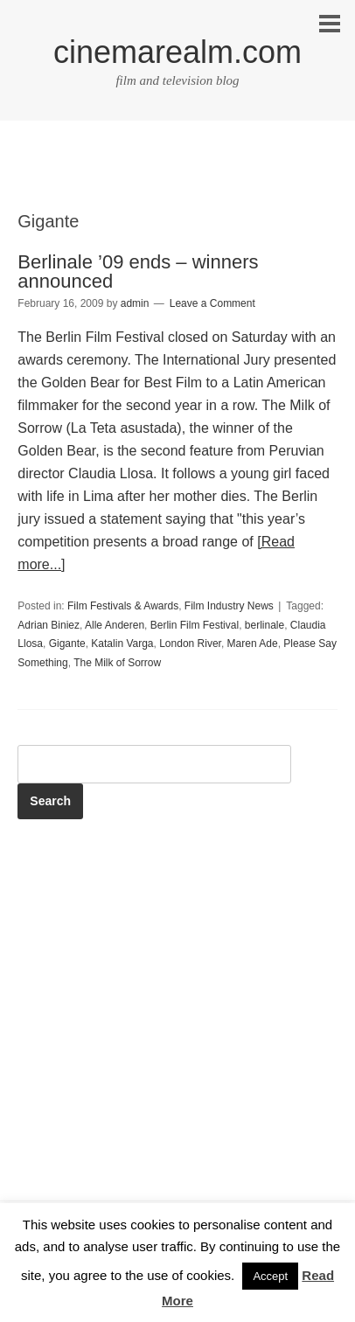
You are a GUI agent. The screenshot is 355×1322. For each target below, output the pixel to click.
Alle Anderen (114, 625)
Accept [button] (270, 1276)
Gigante (67, 643)
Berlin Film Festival (194, 625)
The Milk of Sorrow (117, 663)
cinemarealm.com (177, 52)
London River (190, 643)
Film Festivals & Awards (122, 606)
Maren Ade (252, 643)
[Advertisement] (177, 181)
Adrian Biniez (48, 625)
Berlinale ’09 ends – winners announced (137, 271)
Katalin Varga (122, 643)
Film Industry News (229, 606)
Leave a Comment (212, 303)
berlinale (264, 625)
